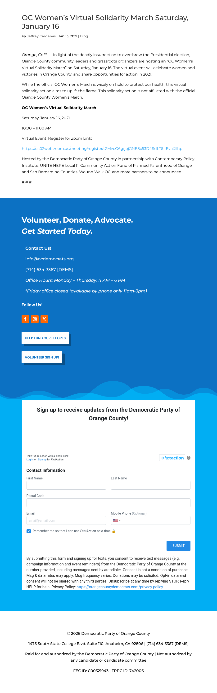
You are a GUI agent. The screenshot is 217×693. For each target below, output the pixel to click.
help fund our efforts (45, 338)
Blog (84, 36)
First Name (66, 483)
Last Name (150, 483)
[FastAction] (172, 457)
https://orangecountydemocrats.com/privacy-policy (120, 587)
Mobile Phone (150, 518)
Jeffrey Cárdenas (41, 36)
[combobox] (116, 520)
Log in (30, 459)
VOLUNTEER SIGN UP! (42, 357)
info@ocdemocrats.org (49, 259)
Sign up (42, 459)
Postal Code (109, 500)
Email (66, 518)
